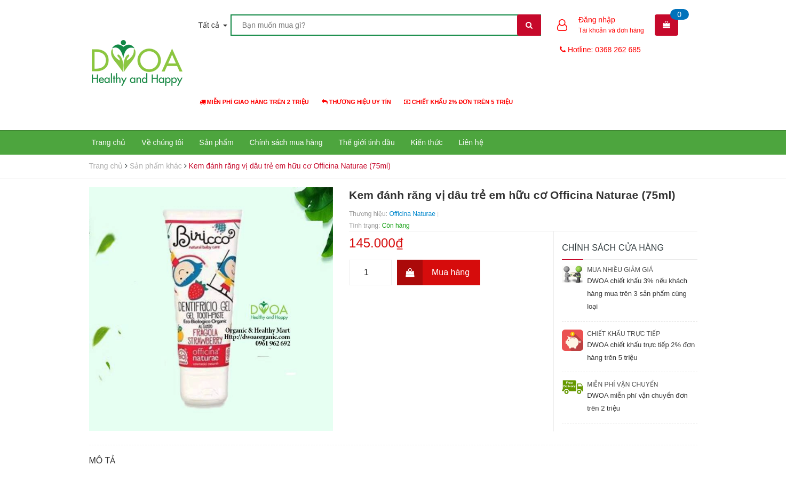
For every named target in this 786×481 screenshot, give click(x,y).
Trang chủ (109, 142)
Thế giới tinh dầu (367, 142)
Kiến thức (427, 142)
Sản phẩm (216, 142)
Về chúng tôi (162, 142)
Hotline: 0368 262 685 (600, 49)
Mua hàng (433, 272)
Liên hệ (471, 142)
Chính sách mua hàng (286, 142)
